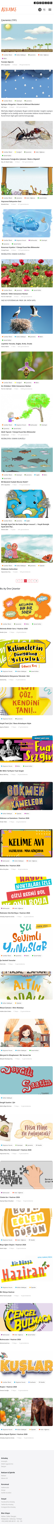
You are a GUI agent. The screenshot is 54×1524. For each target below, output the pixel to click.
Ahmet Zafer (4, 529)
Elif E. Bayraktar (5, 65)
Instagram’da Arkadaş (8, 1507)
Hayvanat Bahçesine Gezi (11, 201)
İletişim (3, 1466)
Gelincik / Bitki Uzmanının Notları (14, 294)
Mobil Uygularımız (7, 1464)
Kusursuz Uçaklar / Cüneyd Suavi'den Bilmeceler (20, 247)
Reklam (3, 1476)
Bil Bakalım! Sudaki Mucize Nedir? (14, 482)
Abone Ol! (4, 1478)
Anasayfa (4, 1461)
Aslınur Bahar (5, 346)
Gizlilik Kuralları (6, 1493)
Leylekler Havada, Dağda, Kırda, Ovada (16, 344)
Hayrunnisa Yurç (5, 572)
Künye (3, 1490)
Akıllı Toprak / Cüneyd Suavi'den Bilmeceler (18, 432)
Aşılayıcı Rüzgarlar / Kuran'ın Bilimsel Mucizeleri (20, 104)
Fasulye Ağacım (7, 62)
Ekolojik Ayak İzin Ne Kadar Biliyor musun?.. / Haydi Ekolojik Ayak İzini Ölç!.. (25, 525)
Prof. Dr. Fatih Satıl (6, 296)
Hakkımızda (5, 1487)
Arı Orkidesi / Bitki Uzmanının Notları (16, 386)
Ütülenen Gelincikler (9, 569)
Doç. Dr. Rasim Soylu (7, 162)
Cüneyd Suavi (5, 250)
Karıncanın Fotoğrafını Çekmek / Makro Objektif (20, 159)
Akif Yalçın (4, 107)
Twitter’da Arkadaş (7, 1504)
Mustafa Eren (5, 204)
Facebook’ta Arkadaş (8, 1502)
